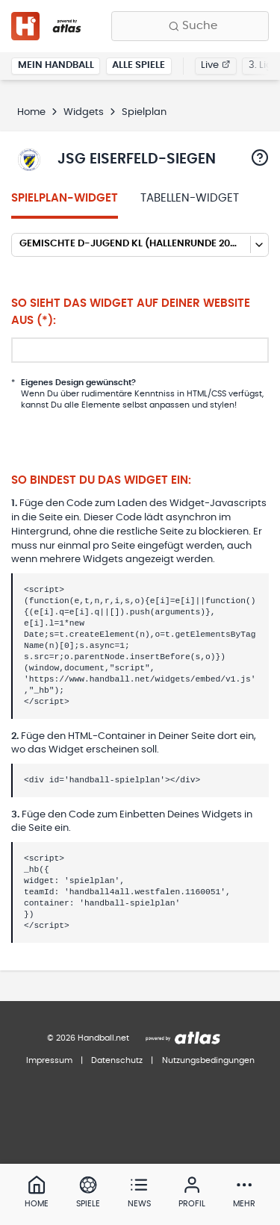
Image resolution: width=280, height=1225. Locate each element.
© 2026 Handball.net (88, 1038)
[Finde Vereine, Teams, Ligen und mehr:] (190, 26)
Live (215, 65)
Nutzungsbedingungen (208, 1060)
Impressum (49, 1060)
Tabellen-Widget (189, 198)
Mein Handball (56, 65)
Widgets (83, 112)
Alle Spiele (138, 65)
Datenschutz (117, 1060)
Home (31, 112)
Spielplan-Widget (64, 198)
